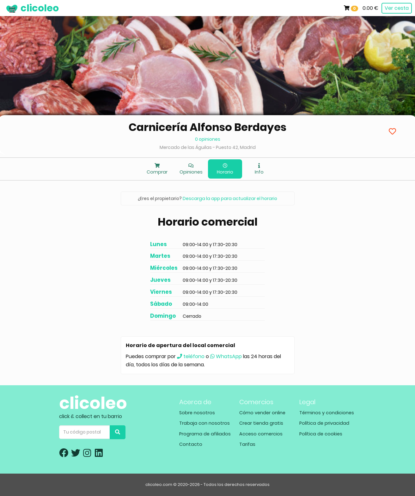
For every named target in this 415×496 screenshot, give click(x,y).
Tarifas (247, 444)
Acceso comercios (261, 434)
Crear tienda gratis (261, 423)
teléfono (190, 356)
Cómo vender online (262, 413)
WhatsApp (226, 356)
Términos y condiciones (326, 413)
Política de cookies (320, 434)
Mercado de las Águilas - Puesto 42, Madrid (208, 147)
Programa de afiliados (205, 434)
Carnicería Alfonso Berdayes (207, 127)
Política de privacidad (324, 423)
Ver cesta (397, 8)
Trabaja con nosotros (204, 423)
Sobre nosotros (197, 413)
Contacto (190, 444)
